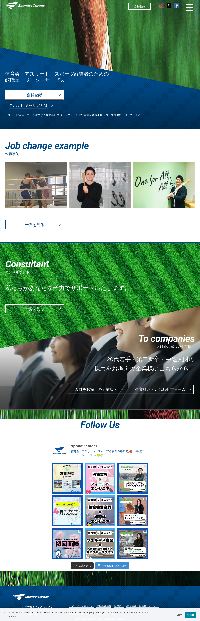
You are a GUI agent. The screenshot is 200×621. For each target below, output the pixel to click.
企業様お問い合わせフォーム (160, 389)
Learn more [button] (10, 616)
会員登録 (139, 6)
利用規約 (119, 606)
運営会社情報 (103, 606)
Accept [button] (190, 615)
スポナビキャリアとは (81, 606)
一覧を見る (34, 225)
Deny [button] (179, 615)
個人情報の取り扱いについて (142, 606)
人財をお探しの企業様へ (96, 389)
